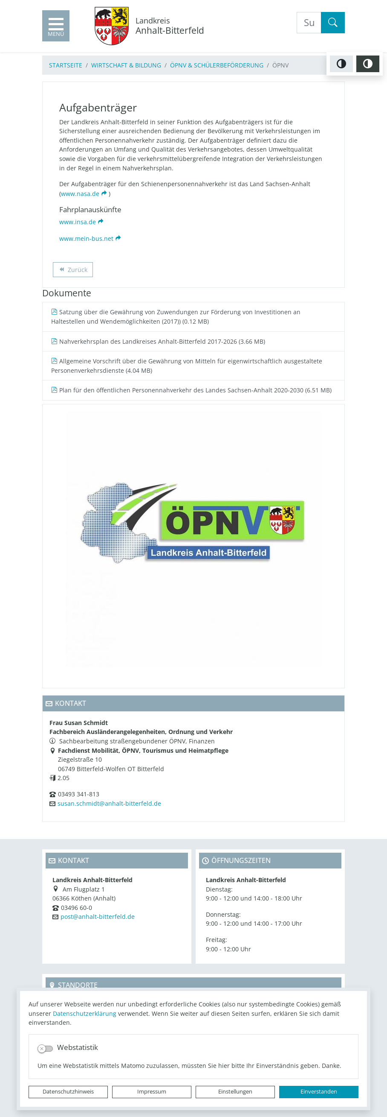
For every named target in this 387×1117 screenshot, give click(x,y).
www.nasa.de (80, 194)
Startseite (65, 65)
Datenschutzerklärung (84, 1013)
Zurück (72, 270)
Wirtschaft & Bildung (126, 65)
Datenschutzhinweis (68, 1091)
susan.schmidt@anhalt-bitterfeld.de (109, 803)
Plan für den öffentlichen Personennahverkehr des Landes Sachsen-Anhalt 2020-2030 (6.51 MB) (191, 390)
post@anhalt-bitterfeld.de (98, 916)
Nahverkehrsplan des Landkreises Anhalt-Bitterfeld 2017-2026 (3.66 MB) (158, 341)
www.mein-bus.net (86, 238)
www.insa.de (77, 222)
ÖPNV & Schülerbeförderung (216, 65)
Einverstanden (318, 1091)
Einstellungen (235, 1091)
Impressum (151, 1091)
